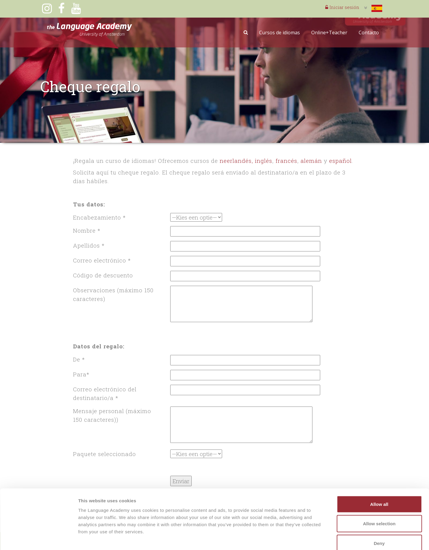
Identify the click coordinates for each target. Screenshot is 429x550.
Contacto (369, 32)
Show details (313, 538)
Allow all (379, 471)
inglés (263, 160)
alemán (311, 160)
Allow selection (379, 491)
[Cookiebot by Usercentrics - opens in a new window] (39, 538)
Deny (379, 510)
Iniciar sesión (342, 7)
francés (286, 160)
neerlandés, (236, 160)
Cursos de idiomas (279, 32)
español (340, 160)
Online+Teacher (329, 32)
